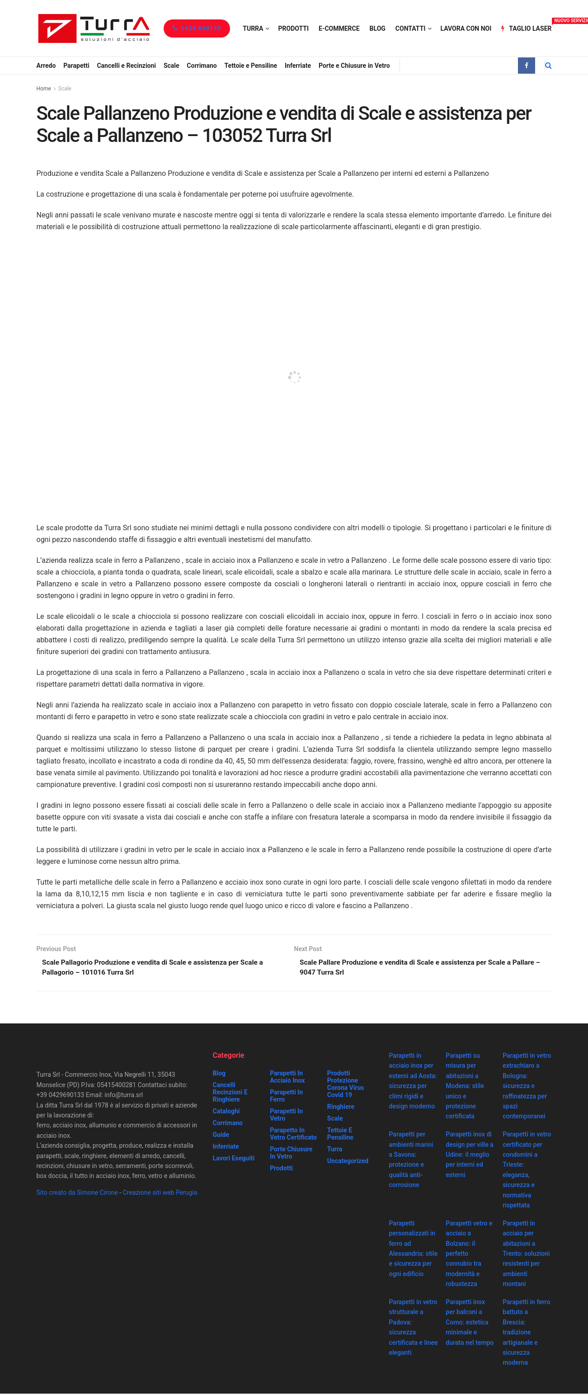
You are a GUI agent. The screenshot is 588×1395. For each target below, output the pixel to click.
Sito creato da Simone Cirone (77, 1193)
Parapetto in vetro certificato (293, 1135)
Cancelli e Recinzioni (126, 65)
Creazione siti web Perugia (160, 1193)
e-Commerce (339, 28)
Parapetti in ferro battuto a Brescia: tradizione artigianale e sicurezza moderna (526, 1333)
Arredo (46, 65)
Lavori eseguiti (234, 1159)
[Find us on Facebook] (526, 65)
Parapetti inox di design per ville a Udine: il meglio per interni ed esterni (469, 1156)
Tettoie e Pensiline (251, 65)
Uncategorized (347, 1162)
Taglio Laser (526, 27)
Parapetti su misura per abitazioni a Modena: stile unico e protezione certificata (465, 1087)
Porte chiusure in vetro (291, 1154)
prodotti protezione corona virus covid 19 (345, 1085)
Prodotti (293, 28)
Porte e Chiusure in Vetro (354, 65)
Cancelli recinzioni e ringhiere (230, 1093)
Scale (171, 65)
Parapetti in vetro (286, 1116)
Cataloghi (226, 1112)
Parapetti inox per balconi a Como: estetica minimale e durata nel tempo (470, 1324)
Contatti (410, 28)
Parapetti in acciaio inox (287, 1078)
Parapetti (76, 65)
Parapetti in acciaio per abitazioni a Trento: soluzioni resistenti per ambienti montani (526, 1255)
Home (44, 88)
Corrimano (201, 65)
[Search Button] (548, 65)
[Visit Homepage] (94, 28)
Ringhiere (340, 1108)
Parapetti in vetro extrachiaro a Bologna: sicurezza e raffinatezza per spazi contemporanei (527, 1087)
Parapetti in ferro (286, 1097)
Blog (378, 28)
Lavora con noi (465, 28)
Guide (221, 1136)
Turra (253, 28)
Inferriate (298, 65)
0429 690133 (197, 28)
